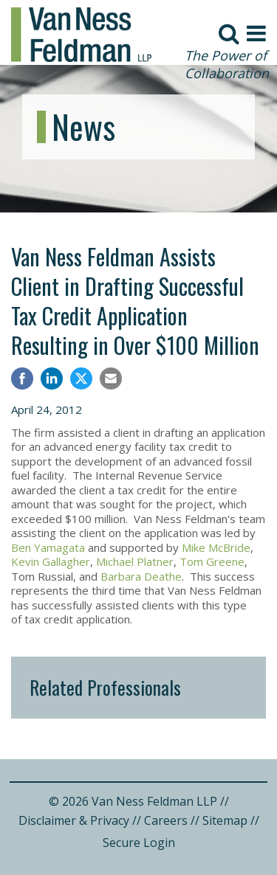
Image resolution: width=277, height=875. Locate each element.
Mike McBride (216, 547)
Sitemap (224, 820)
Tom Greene (211, 561)
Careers (166, 820)
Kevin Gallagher (50, 561)
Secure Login (139, 842)
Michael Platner (135, 561)
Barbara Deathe (141, 576)
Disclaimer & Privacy (73, 820)
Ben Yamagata (48, 547)
